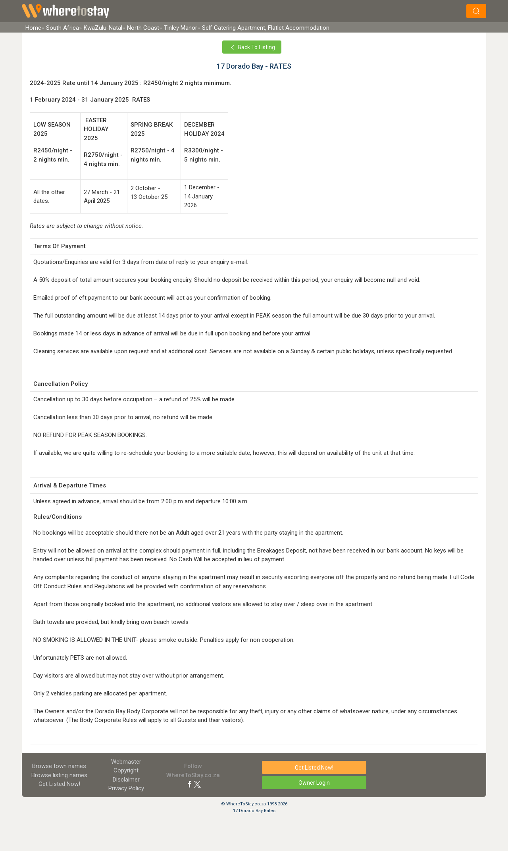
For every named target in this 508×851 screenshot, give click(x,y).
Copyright (126, 770)
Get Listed (59, 783)
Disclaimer (126, 779)
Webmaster (126, 761)
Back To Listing (252, 48)
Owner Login (314, 783)
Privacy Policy (126, 788)
